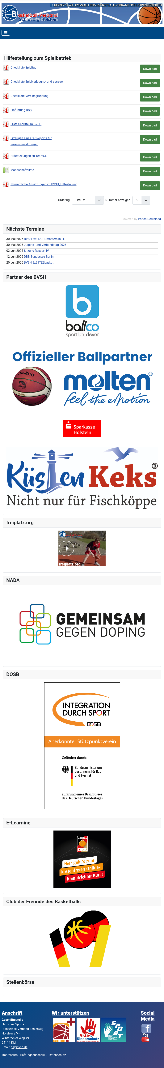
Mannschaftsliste (22, 170)
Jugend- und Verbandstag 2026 (45, 245)
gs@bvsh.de (19, 1047)
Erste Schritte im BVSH (26, 124)
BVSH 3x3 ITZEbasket (38, 262)
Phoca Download (149, 219)
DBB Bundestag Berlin (38, 256)
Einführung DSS (21, 110)
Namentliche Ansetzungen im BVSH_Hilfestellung (44, 184)
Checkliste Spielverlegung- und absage (37, 81)
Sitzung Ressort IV (36, 251)
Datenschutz (57, 1055)
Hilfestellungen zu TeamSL (29, 156)
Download (150, 69)
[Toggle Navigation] (6, 33)
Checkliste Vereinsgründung (29, 96)
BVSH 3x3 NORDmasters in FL (44, 239)
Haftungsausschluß (33, 1055)
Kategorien (16, 47)
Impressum (11, 1055)
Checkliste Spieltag (23, 67)
